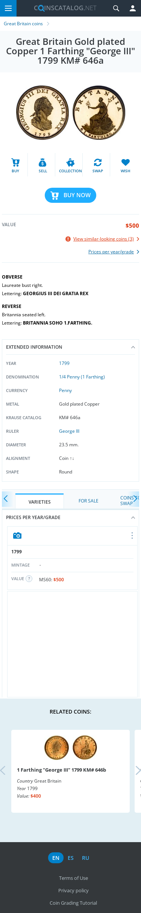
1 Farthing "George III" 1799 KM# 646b (61, 770)
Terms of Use (73, 878)
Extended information (70, 347)
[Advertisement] (72, 644)
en (55, 857)
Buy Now (77, 195)
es (71, 857)
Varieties (40, 502)
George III (69, 431)
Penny (65, 390)
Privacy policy (73, 890)
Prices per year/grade (70, 517)
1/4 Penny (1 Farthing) (82, 377)
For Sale (89, 501)
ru (85, 857)
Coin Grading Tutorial (73, 902)
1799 (64, 363)
